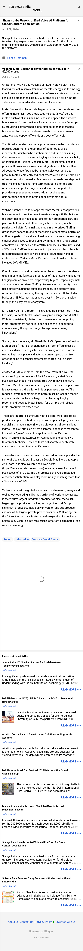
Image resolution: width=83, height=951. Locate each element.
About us (13, 928)
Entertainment (38, 16)
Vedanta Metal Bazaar (45, 545)
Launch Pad (62, 16)
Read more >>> (71, 695)
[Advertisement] (41, 632)
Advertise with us (65, 928)
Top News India (20, 6)
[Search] (79, 7)
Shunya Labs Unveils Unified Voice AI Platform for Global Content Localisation (36, 28)
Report (17, 16)
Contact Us (26, 928)
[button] (79, 27)
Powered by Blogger (41, 937)
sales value (22, 545)
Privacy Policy (43, 928)
